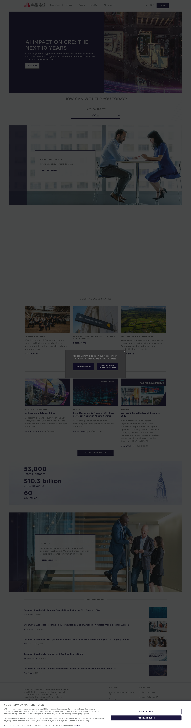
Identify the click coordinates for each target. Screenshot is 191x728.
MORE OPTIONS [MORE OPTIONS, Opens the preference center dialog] (146, 712)
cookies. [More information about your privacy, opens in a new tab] (77, 725)
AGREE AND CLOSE (146, 718)
